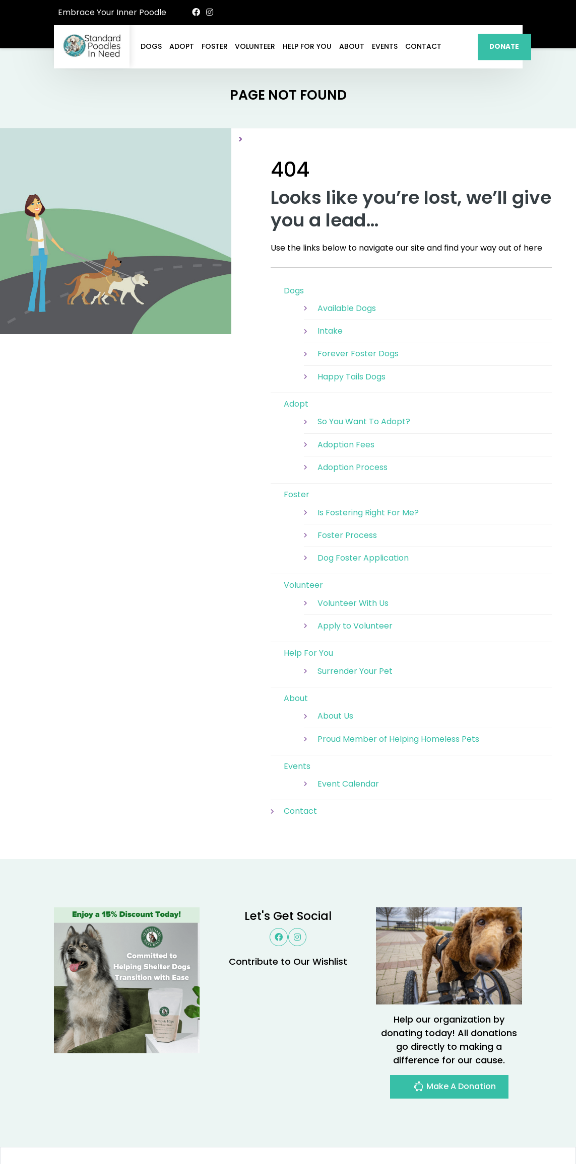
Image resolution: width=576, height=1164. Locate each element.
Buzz (313, 1130)
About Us (335, 667)
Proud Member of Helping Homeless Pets (398, 690)
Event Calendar (348, 735)
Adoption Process (352, 419)
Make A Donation (454, 1039)
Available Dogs (346, 260)
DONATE (504, 46)
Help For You (307, 46)
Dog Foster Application (363, 509)
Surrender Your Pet (355, 623)
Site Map (500, 1130)
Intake (330, 282)
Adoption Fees (345, 396)
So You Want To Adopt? (363, 373)
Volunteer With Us (353, 555)
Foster (215, 46)
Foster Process (347, 487)
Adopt (181, 46)
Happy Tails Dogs (351, 328)
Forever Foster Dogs (358, 305)
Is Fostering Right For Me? (368, 464)
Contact (423, 46)
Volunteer (255, 46)
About (351, 46)
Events (385, 46)
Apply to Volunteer (355, 577)
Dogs (151, 46)
